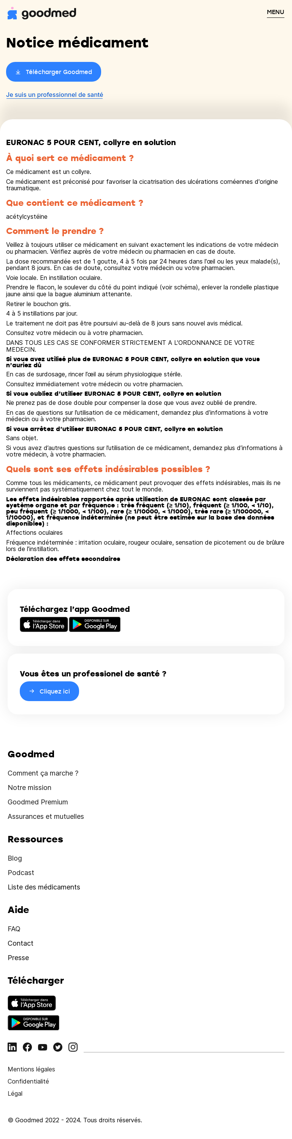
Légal (15, 1093)
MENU (275, 12)
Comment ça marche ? (43, 773)
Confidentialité (28, 1081)
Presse (18, 958)
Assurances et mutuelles (46, 816)
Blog (15, 858)
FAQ (14, 929)
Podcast (21, 873)
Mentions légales (31, 1069)
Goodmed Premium (38, 802)
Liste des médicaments (44, 887)
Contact (20, 943)
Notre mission (29, 787)
